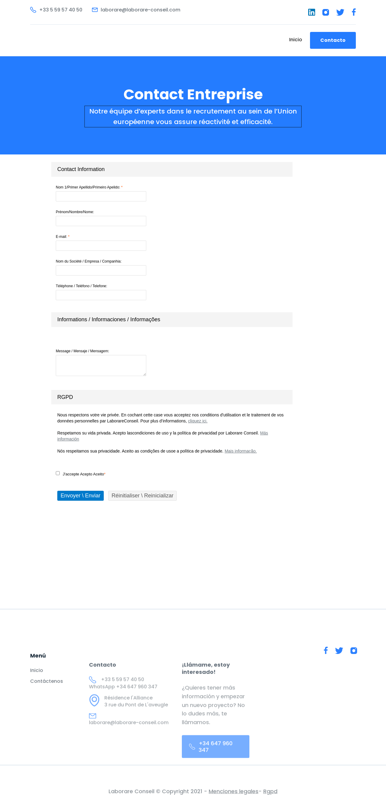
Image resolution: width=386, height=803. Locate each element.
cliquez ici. (197, 421)
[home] (62, 40)
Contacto (333, 40)
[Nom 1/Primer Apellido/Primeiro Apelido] (101, 196)
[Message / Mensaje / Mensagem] (101, 365)
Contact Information (81, 169)
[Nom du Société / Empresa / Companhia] (101, 270)
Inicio (295, 39)
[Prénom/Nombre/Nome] (101, 221)
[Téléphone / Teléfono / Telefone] (101, 295)
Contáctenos (46, 687)
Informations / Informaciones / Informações (108, 319)
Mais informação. (241, 451)
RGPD (65, 397)
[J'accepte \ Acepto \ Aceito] (58, 473)
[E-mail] (101, 246)
